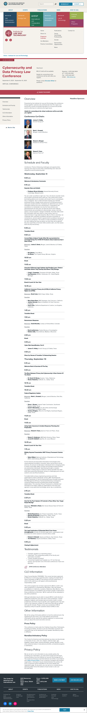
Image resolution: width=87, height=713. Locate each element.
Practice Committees (46, 44)
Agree (64, 709)
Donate (77, 4)
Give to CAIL (74, 689)
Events (25, 689)
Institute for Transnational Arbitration (43, 696)
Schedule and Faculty (9, 105)
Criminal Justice (64, 695)
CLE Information (7, 113)
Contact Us (71, 30)
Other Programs (76, 695)
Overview (5, 102)
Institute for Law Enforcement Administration (8, 696)
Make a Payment (59, 680)
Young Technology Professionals (58, 35)
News (56, 47)
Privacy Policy (7, 120)
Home (42, 30)
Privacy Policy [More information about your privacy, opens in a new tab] (30, 711)
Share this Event (43, 92)
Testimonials (6, 109)
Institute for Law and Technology (18, 55)
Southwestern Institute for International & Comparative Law (31, 698)
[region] (43, 710)
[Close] (84, 710)
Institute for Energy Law (19, 696)
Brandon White (49, 81)
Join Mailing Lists (76, 680)
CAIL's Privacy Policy (33, 660)
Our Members (44, 41)
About (10, 689)
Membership (66, 4)
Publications (57, 30)
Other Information (8, 116)
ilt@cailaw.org (71, 77)
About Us (43, 33)
